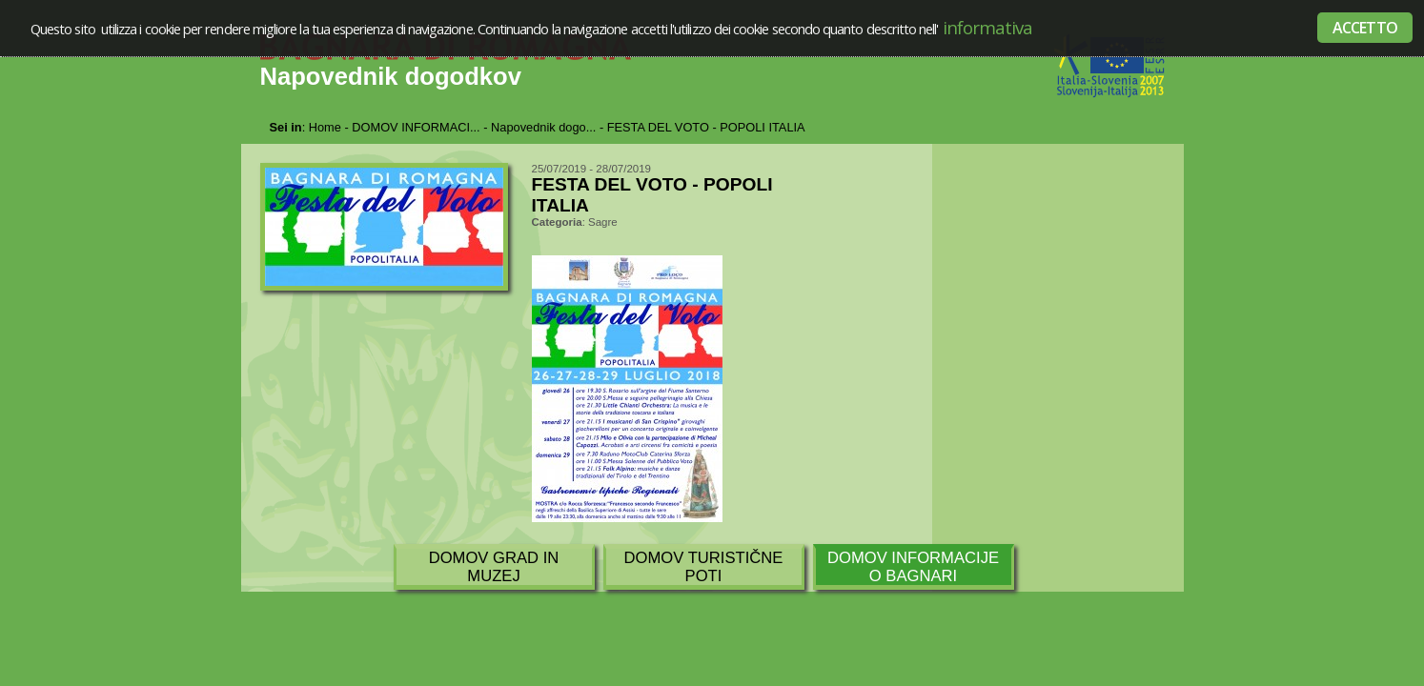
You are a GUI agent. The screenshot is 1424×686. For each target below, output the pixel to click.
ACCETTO (1364, 27)
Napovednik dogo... (543, 127)
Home (325, 127)
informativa (986, 27)
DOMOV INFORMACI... (415, 127)
